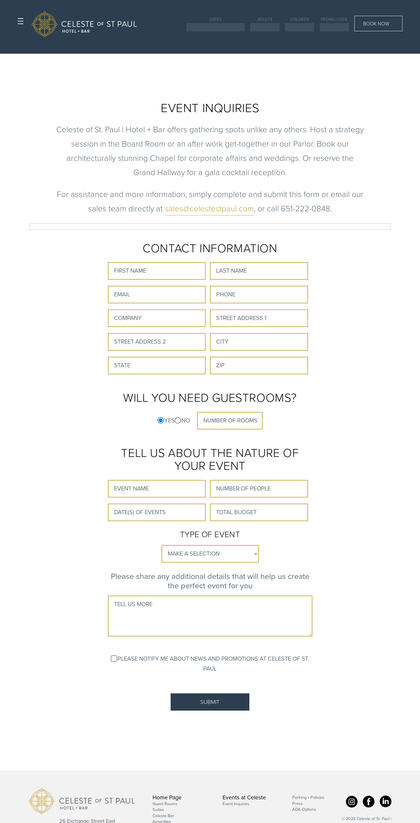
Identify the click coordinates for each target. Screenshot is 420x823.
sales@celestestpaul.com (209, 209)
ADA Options (304, 810)
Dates (215, 19)
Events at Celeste (244, 798)
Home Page (167, 798)
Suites (158, 810)
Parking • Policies (308, 798)
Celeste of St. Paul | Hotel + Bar (81, 801)
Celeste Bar (163, 816)
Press (297, 803)
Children (299, 19)
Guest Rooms (165, 804)
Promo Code (334, 19)
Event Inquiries (236, 804)
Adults (264, 19)
